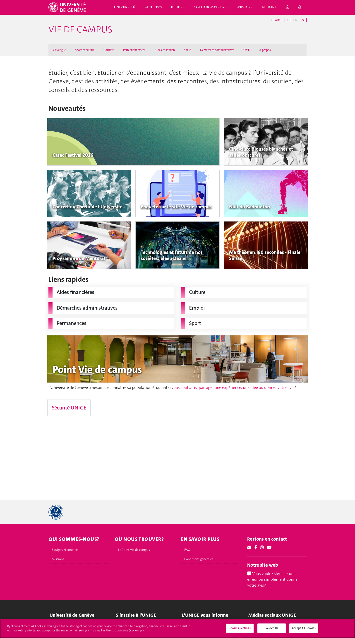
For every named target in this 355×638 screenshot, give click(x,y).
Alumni (269, 7)
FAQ (187, 550)
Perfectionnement (134, 50)
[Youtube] (269, 547)
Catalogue (59, 50)
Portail (276, 20)
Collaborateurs (210, 7)
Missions (58, 559)
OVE (246, 50)
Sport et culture (84, 50)
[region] (177, 628)
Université (124, 7)
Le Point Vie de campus (134, 550)
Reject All (272, 628)
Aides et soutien (164, 50)
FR (295, 20)
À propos (265, 50)
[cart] (300, 7)
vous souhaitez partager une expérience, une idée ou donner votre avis (233, 387)
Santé (187, 50)
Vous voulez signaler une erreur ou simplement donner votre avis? (273, 579)
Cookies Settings (240, 628)
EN (302, 20)
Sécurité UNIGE (69, 407)
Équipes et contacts (65, 550)
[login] (287, 7)
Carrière (108, 50)
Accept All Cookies (304, 628)
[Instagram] (262, 547)
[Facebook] (255, 547)
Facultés (153, 7)
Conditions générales (198, 559)
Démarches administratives (217, 50)
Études (178, 7)
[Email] (249, 547)
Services (244, 7)
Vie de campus (80, 29)
